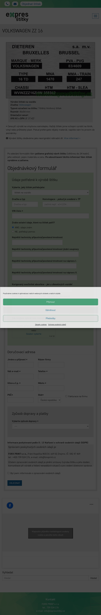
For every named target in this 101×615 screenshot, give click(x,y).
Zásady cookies (41, 324)
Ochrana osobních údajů (57, 324)
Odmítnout (50, 310)
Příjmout (50, 301)
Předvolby (50, 318)
